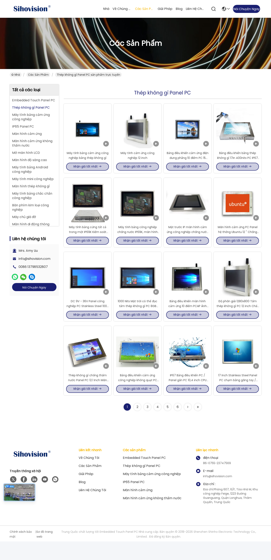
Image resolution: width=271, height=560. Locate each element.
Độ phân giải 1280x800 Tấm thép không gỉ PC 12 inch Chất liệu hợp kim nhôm (237, 320)
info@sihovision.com (34, 258)
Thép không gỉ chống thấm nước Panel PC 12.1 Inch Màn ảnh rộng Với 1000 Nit (87, 398)
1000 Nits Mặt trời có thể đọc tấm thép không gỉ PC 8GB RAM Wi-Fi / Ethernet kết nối (137, 320)
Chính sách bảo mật (21, 552)
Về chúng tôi (122, 8)
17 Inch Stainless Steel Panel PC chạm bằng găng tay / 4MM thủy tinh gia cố (237, 398)
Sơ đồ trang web (44, 552)
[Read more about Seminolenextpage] (187, 425)
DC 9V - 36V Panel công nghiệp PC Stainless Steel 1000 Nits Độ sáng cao (88, 320)
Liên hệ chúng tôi (195, 8)
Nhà (106, 8)
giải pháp (165, 8)
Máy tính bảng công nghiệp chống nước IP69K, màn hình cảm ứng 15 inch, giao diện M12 (137, 241)
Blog (179, 8)
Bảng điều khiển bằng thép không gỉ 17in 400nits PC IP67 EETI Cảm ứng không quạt (237, 162)
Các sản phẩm (144, 8)
